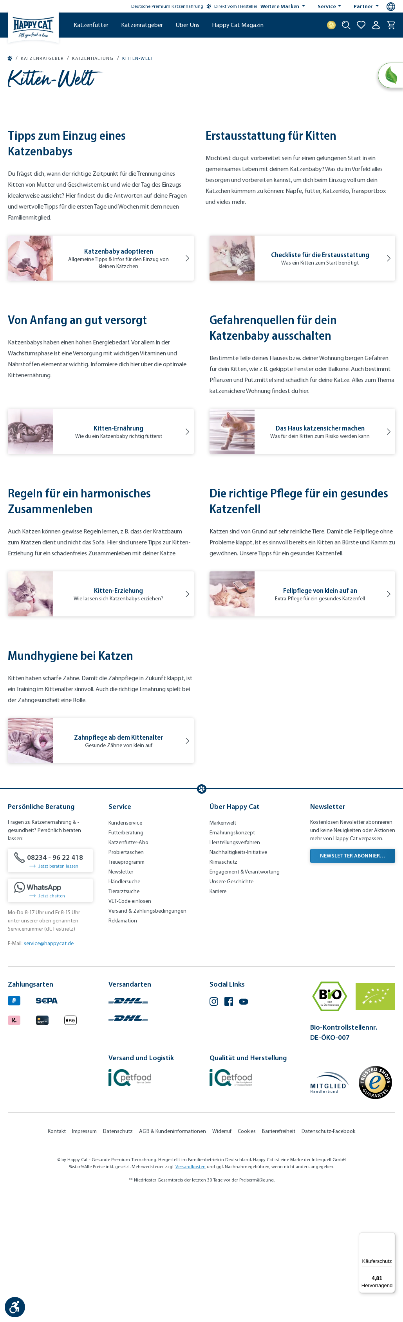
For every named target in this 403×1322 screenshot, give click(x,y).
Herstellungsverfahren (235, 968)
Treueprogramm (126, 988)
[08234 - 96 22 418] (50, 986)
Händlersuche (124, 1007)
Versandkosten (190, 1292)
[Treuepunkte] (331, 25)
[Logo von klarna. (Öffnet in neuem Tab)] (14, 1145)
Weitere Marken (280, 6)
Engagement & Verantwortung (245, 997)
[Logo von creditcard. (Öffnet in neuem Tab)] (42, 1145)
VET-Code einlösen (129, 1027)
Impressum (84, 1257)
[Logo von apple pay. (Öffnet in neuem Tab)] (70, 1145)
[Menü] (390, 1237)
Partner (364, 6)
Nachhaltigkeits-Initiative (238, 978)
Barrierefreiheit (278, 1257)
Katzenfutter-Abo (128, 968)
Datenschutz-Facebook (328, 1257)
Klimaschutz (223, 988)
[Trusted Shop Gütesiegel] (375, 1208)
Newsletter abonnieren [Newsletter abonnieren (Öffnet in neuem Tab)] (353, 981)
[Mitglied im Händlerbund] (330, 1208)
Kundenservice (125, 949)
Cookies (247, 1257)
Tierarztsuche (123, 1017)
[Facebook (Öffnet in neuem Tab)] (228, 1128)
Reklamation (122, 1046)
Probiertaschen (126, 978)
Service (327, 6)
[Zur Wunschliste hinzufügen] (361, 25)
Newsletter (120, 997)
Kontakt (57, 1257)
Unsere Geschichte (231, 1007)
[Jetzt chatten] (50, 1016)
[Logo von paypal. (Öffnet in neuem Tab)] (14, 1125)
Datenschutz (118, 1257)
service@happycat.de (49, 1069)
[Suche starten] (346, 25)
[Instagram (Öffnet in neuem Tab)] (214, 1128)
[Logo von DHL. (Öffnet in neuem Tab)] (128, 1125)
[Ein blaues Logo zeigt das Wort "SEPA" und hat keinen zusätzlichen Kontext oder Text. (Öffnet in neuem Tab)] (47, 1125)
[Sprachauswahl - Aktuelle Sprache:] (391, 6)
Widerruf (221, 1257)
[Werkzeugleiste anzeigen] (15, 1307)
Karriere (218, 1017)
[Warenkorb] (390, 25)
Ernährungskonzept (232, 958)
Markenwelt (223, 949)
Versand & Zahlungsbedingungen (147, 1037)
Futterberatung (125, 958)
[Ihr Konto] (376, 25)
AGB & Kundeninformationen (172, 1257)
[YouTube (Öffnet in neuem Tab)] (243, 1128)
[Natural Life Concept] (390, 76)
